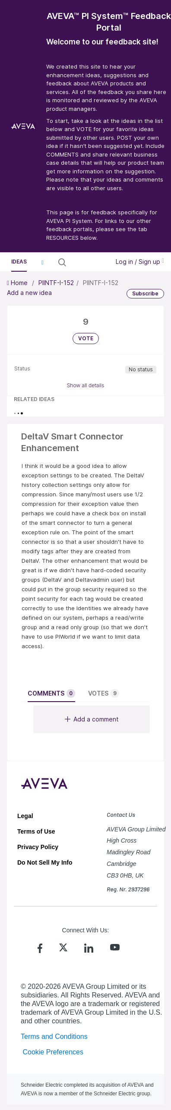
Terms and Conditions (54, 1036)
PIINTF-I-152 (56, 282)
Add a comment (92, 719)
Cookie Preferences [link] (52, 1052)
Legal (25, 815)
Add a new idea (29, 292)
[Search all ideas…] (87, 262)
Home (18, 282)
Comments (51, 693)
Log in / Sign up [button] (140, 261)
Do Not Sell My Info (45, 862)
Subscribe (145, 293)
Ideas (19, 261)
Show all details (85, 385)
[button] (42, 262)
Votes (103, 693)
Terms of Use (36, 831)
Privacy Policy (37, 846)
